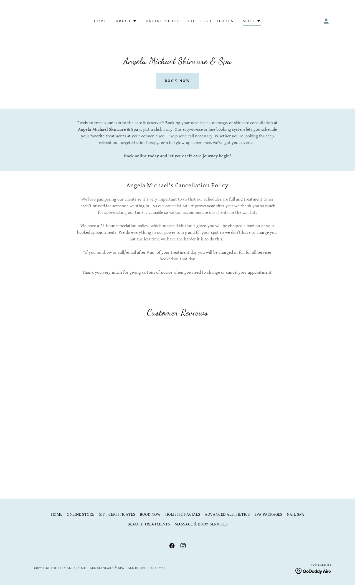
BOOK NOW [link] (150, 514)
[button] (126, 21)
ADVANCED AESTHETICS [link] (227, 514)
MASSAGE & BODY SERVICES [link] (201, 524)
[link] (172, 545)
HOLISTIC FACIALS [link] (182, 514)
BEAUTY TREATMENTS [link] (149, 524)
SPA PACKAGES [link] (268, 514)
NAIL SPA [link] (295, 514)
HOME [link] (100, 21)
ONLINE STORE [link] (162, 21)
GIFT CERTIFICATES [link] (211, 21)
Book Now (177, 81)
